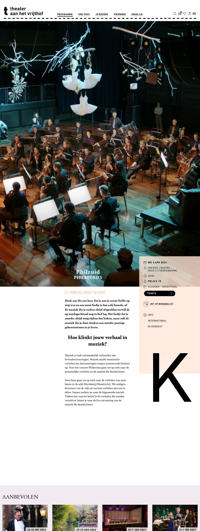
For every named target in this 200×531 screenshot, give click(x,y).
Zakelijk (137, 14)
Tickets (160, 293)
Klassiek (99, 292)
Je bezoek (101, 14)
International (157, 320)
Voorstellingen (80, 292)
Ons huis (84, 14)
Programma (65, 14)
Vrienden (120, 14)
